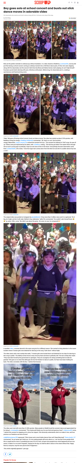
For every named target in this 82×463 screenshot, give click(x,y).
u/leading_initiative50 (26, 140)
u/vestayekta (14, 430)
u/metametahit (11, 148)
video (11, 348)
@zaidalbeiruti (36, 217)
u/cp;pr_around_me (21, 142)
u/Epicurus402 (67, 430)
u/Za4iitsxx (37, 144)
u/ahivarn (15, 425)
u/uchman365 (64, 64)
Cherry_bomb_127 (70, 437)
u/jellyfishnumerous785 (11, 437)
